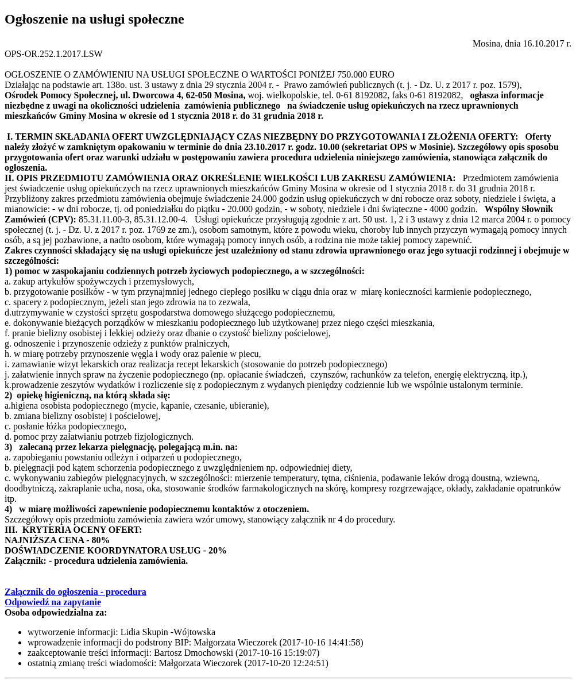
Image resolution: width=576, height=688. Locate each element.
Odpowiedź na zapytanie (53, 602)
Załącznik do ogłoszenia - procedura (75, 592)
